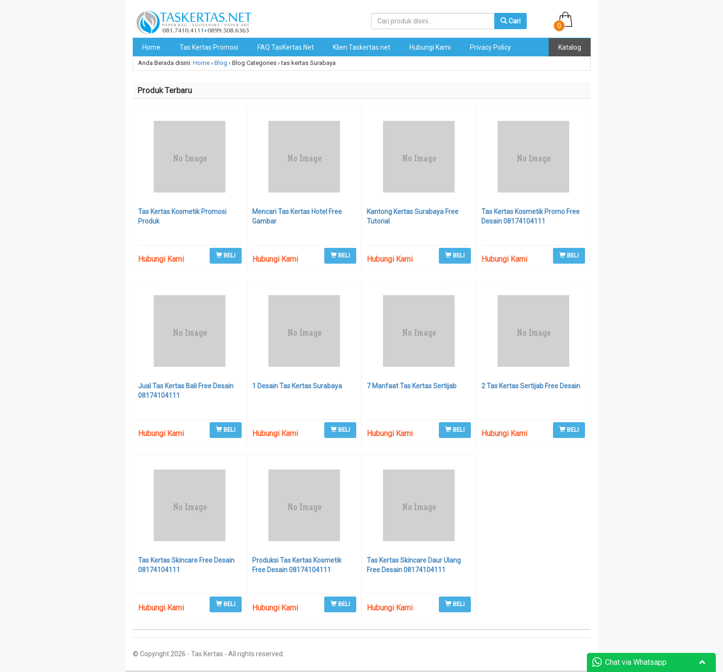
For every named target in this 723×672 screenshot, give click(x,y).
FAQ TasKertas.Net (285, 47)
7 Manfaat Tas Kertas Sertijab (412, 386)
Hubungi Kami (430, 47)
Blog (220, 62)
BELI (225, 255)
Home (151, 47)
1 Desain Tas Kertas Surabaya (297, 386)
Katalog (569, 47)
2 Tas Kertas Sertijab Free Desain (530, 386)
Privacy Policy (490, 47)
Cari (510, 21)
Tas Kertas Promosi (209, 47)
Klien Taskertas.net (361, 47)
